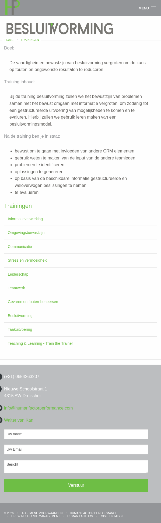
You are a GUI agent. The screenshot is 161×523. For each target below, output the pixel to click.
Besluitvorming (20, 316)
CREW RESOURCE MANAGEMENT (35, 516)
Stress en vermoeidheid (27, 260)
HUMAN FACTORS (80, 516)
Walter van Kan (18, 420)
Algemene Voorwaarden (42, 513)
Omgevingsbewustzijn (26, 232)
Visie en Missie (112, 516)
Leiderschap (18, 274)
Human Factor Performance (93, 513)
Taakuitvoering (20, 329)
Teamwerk (16, 288)
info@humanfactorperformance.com (38, 408)
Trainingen (30, 39)
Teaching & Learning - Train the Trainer (40, 343)
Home (9, 39)
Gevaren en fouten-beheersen (33, 302)
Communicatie (20, 246)
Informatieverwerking (25, 219)
